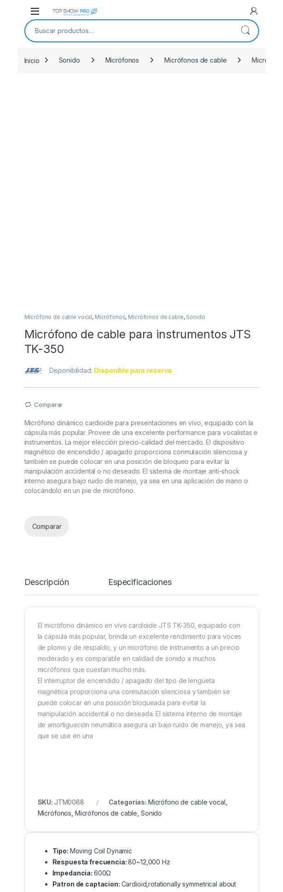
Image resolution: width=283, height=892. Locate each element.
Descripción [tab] (46, 364)
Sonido (69, 60)
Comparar (48, 186)
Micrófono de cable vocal (58, 99)
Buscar (245, 30)
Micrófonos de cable (195, 60)
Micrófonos (122, 60)
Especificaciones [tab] (140, 364)
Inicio (32, 60)
